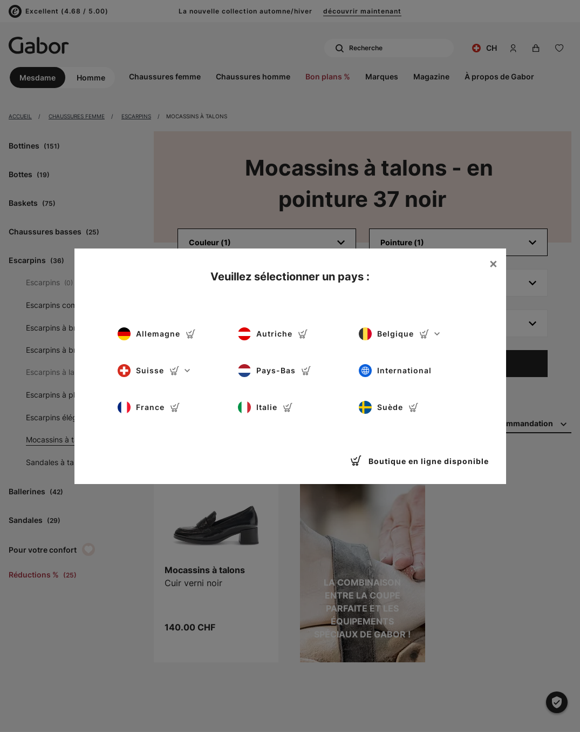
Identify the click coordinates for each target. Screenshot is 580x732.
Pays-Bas (274, 370)
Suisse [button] (154, 370)
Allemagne (157, 333)
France (149, 407)
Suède (389, 407)
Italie (265, 407)
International (395, 370)
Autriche (273, 333)
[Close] (493, 264)
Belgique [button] (399, 333)
